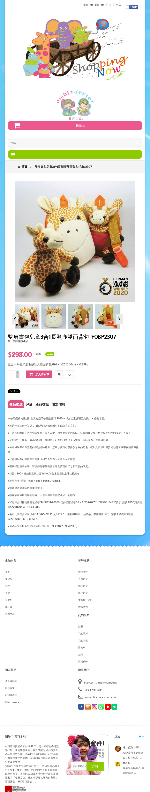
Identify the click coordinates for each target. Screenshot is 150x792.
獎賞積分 (83, 661)
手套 (7, 592)
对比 (69, 374)
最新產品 (10, 613)
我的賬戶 (83, 633)
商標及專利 (11, 695)
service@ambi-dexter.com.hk (97, 696)
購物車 (81, 647)
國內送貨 (83, 585)
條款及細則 (11, 681)
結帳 (80, 654)
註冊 (108, 4)
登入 (118, 4)
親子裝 (8, 606)
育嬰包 (8, 599)
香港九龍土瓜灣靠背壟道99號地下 (98, 682)
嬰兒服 (8, 578)
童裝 (7, 571)
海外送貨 (83, 592)
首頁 (24, 166)
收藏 (59, 374)
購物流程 (83, 571)
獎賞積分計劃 (85, 599)
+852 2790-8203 (90, 689)
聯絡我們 (83, 606)
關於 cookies (12, 702)
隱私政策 (10, 688)
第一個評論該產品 (18, 341)
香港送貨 (83, 578)
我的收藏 (83, 640)
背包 (7, 585)
